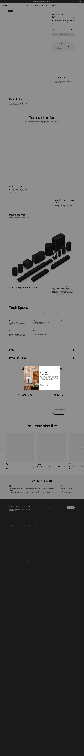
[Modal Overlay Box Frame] (42, 378)
